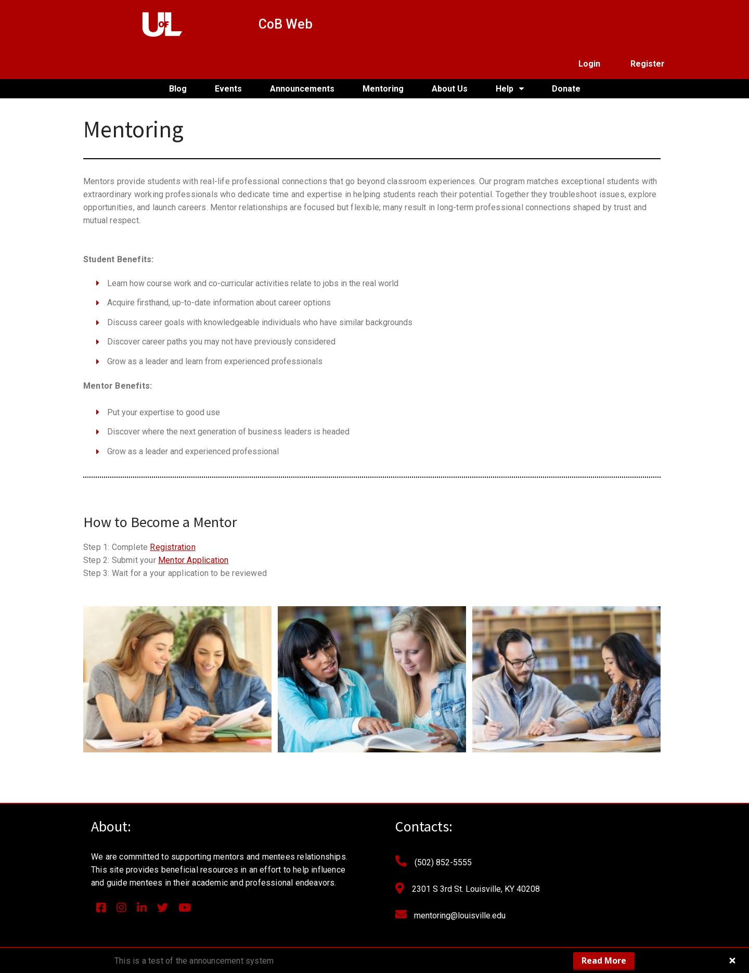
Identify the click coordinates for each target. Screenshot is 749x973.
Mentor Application (193, 530)
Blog (178, 58)
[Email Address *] (577, 835)
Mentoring (383, 58)
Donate (566, 58)
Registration (172, 517)
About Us (450, 58)
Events (228, 58)
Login (589, 24)
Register (647, 24)
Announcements (302, 58)
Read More (604, 960)
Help (510, 59)
